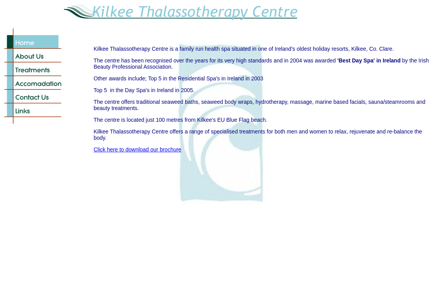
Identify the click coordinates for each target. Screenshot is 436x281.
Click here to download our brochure (137, 149)
